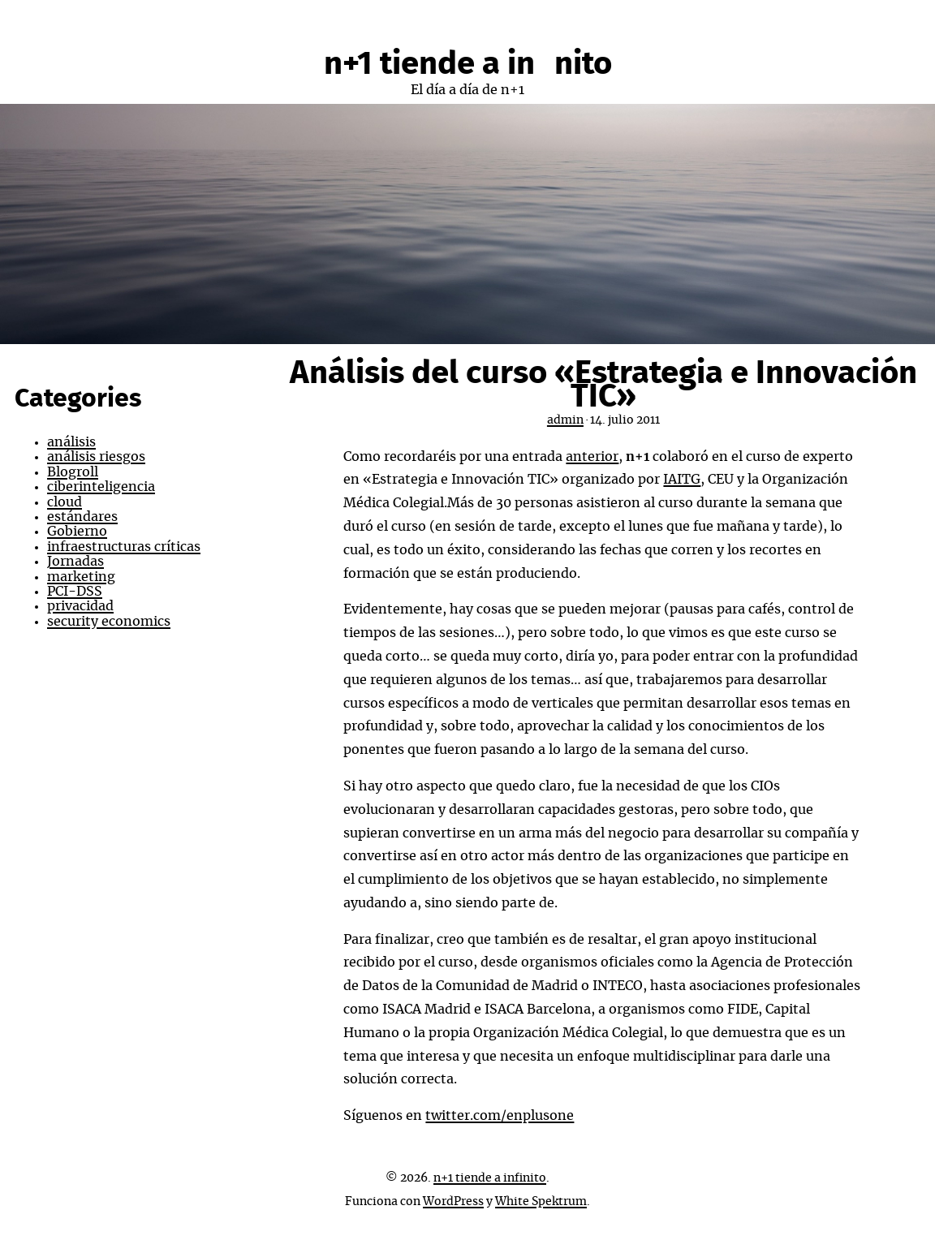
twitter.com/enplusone (499, 1115)
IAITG (681, 479)
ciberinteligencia (101, 486)
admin (565, 420)
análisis (71, 442)
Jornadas (75, 561)
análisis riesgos (96, 456)
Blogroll (72, 472)
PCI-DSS (74, 591)
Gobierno (77, 531)
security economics (108, 621)
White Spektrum (541, 1202)
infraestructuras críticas (123, 546)
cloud (64, 502)
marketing (81, 577)
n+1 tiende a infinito (468, 64)
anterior (592, 456)
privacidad (80, 606)
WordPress (453, 1202)
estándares (82, 516)
